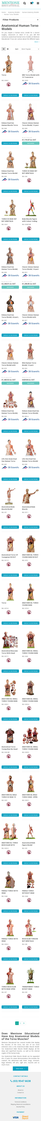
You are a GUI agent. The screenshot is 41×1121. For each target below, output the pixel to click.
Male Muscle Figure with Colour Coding (29, 220)
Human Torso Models (11, 14)
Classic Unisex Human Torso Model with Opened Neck (10, 365)
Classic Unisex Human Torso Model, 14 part (30, 268)
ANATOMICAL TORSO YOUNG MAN (30, 604)
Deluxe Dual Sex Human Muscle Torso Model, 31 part (10, 125)
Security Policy (20, 1107)
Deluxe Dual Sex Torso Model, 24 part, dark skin (10, 317)
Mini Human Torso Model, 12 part (29, 364)
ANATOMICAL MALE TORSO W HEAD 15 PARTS (9, 797)
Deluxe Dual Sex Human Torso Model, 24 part (10, 269)
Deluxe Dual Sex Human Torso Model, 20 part (10, 413)
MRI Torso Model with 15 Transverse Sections (30, 77)
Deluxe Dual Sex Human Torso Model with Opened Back (9, 173)
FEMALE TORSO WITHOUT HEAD (28, 892)
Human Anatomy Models (30, 12)
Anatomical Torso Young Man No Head (9, 748)
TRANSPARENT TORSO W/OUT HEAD (30, 988)
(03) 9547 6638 (20, 1081)
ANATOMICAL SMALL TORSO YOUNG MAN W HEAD (10, 701)
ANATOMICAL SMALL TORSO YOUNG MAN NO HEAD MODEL (30, 701)
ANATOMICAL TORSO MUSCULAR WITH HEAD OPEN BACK (10, 845)
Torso (4, 75)
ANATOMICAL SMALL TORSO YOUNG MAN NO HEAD (30, 653)
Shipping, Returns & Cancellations (20, 1104)
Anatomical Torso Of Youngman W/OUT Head (10, 557)
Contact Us (20, 1092)
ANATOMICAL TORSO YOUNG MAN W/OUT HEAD (30, 557)
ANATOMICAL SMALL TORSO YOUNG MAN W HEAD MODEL (30, 749)
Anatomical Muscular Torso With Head (10, 652)
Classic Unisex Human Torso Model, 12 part (30, 124)
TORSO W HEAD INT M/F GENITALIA (29, 172)
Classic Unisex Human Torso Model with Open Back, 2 (30, 317)
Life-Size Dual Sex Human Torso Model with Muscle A (30, 461)
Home (4, 12)
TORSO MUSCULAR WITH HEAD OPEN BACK (9, 989)
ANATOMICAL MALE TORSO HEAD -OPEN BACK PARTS (29, 797)
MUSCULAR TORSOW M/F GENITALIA (30, 940)
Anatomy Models (14, 12)
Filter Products (11, 19)
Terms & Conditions (20, 1102)
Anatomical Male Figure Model (28, 844)
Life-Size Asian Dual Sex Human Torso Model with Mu (9, 461)
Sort (16, 49)
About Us (20, 1090)
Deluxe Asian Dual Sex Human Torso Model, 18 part (30, 413)
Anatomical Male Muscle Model (8, 508)
